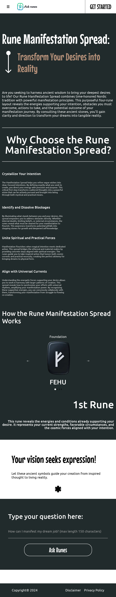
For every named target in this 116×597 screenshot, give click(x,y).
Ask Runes (58, 550)
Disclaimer (73, 590)
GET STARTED (100, 6)
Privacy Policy (94, 590)
